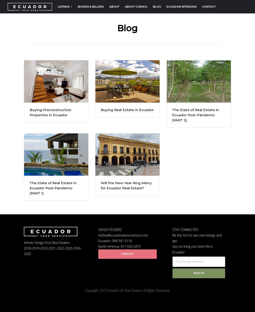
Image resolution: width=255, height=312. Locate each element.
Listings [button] (64, 6)
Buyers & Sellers (91, 6)
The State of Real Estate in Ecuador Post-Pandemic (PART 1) (53, 188)
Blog (157, 6)
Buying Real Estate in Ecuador (127, 110)
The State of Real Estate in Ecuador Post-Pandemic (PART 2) (195, 115)
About (114, 6)
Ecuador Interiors (181, 6)
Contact (209, 6)
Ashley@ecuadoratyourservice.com (123, 235)
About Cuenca (136, 6)
